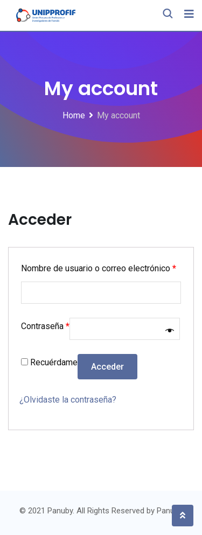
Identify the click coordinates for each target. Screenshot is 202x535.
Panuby (170, 511)
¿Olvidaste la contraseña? (67, 399)
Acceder (107, 367)
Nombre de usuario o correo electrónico (98, 268)
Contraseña (45, 326)
